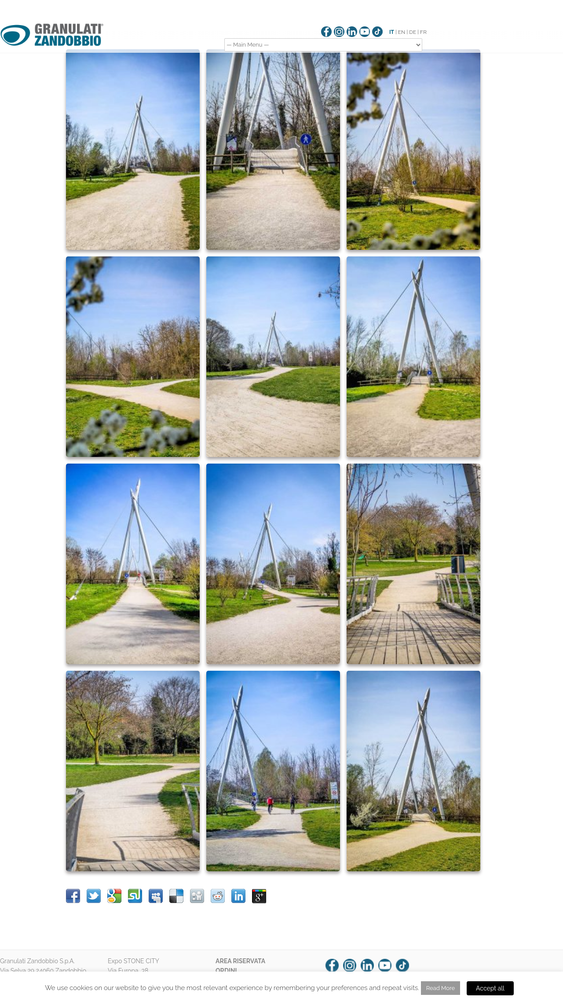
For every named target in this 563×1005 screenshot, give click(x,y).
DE (412, 32)
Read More (440, 988)
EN (402, 32)
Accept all (490, 988)
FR (423, 32)
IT (391, 32)
